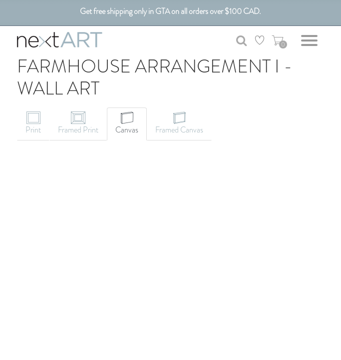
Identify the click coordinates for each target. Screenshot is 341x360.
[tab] (33, 124)
